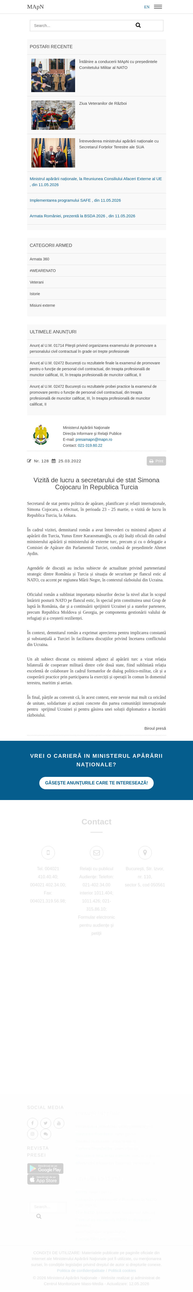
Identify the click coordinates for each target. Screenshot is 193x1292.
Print (156, 461)
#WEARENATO (43, 270)
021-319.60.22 (90, 445)
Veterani (37, 282)
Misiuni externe (42, 305)
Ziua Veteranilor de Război (103, 103)
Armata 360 (39, 259)
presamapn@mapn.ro (94, 439)
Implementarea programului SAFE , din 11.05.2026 (75, 200)
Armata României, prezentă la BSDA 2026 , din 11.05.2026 (82, 216)
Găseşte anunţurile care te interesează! (96, 783)
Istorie (35, 294)
